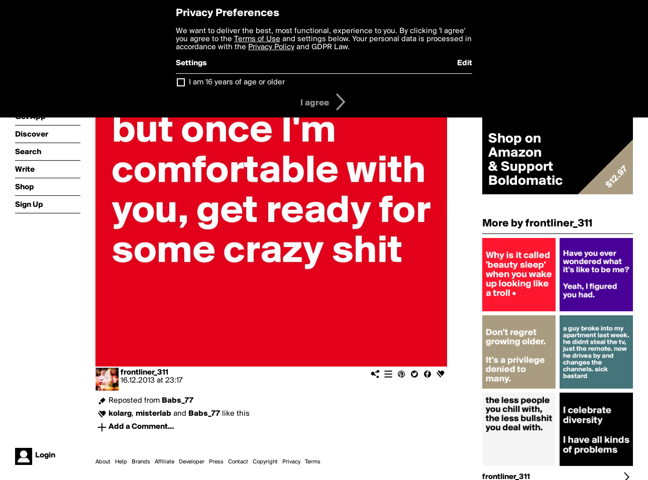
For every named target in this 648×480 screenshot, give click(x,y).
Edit (464, 63)
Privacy (291, 462)
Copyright (265, 462)
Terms (312, 462)
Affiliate (164, 462)
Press (216, 462)
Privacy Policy (271, 47)
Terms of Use (257, 39)
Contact (238, 462)
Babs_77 (177, 401)
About (103, 462)
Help (121, 462)
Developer (191, 462)
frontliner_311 (144, 373)
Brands (141, 462)
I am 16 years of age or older (237, 82)
